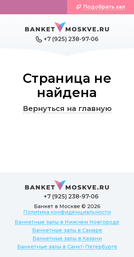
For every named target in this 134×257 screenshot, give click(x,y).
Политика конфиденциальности (67, 212)
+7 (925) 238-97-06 (71, 39)
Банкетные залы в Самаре (67, 230)
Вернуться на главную (67, 108)
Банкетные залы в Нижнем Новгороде (67, 222)
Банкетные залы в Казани (67, 238)
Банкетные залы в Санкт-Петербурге (67, 246)
